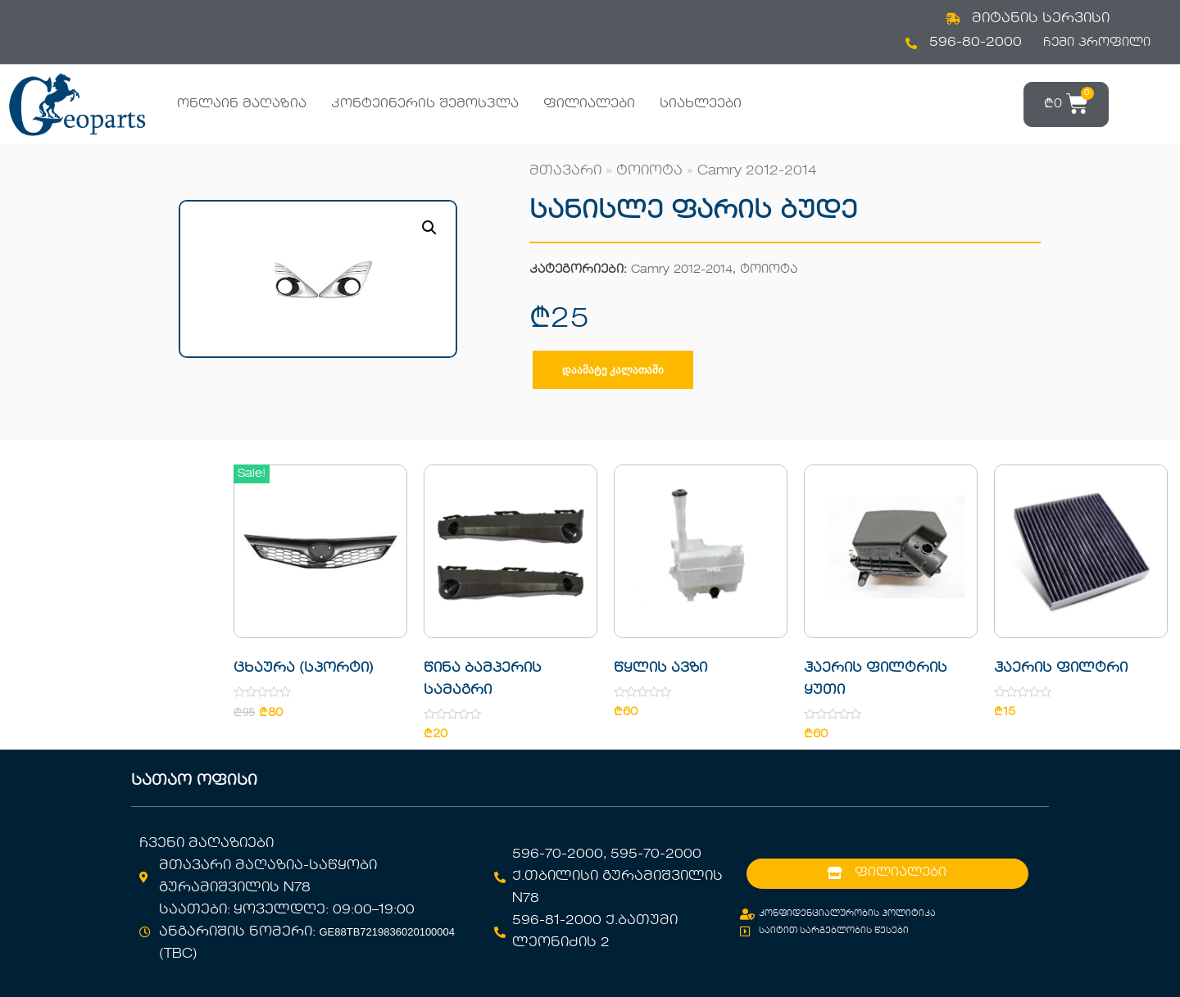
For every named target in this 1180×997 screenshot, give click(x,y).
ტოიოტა (649, 171)
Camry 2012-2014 (757, 171)
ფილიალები (589, 104)
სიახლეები (701, 104)
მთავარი (565, 171)
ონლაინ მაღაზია (241, 104)
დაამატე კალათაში (613, 370)
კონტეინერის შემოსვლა (425, 104)
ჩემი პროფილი (1096, 42)
